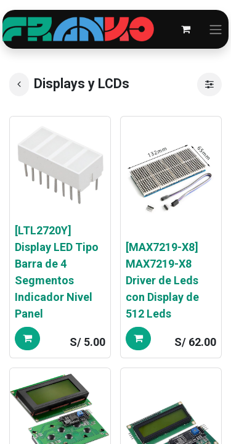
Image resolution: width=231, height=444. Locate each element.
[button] (27, 338)
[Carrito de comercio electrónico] (185, 29)
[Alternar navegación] (216, 29)
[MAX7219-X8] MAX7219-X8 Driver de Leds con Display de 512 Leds (162, 280)
